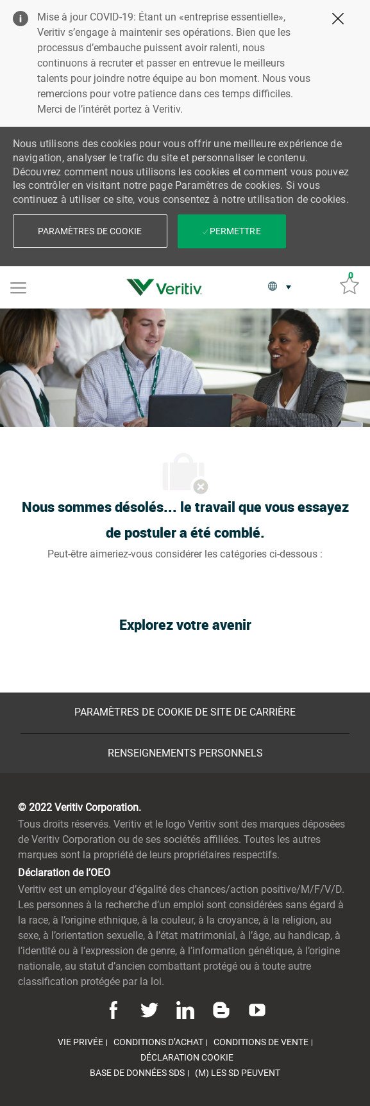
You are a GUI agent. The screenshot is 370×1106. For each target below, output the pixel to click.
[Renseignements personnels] (185, 753)
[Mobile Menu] (18, 286)
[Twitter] (149, 1009)
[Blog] (221, 1009)
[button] (90, 231)
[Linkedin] (185, 1009)
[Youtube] (255, 1009)
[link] (167, 287)
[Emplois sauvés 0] (349, 284)
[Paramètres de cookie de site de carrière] (185, 712)
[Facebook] (115, 1009)
